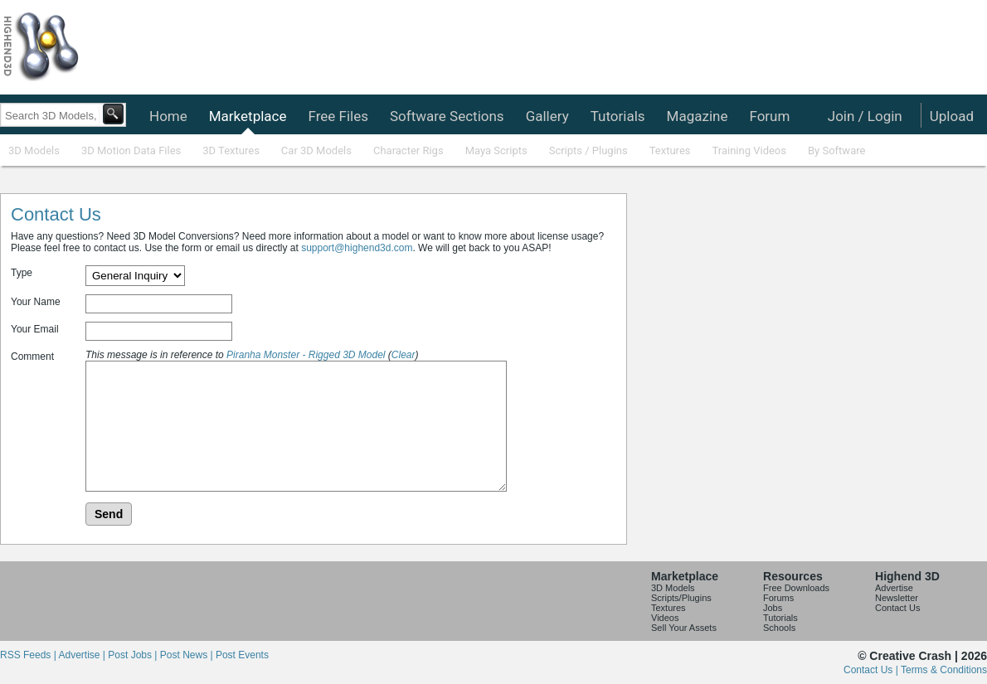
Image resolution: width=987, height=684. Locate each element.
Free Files (337, 116)
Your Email (35, 329)
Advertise (894, 588)
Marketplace (248, 116)
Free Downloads (796, 588)
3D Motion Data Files (131, 150)
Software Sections (447, 116)
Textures (670, 150)
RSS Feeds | (29, 655)
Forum (769, 116)
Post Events (242, 655)
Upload (952, 116)
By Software (836, 150)
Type (21, 273)
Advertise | (83, 655)
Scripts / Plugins (588, 150)
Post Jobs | (133, 655)
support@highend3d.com (356, 248)
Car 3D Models (316, 150)
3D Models (34, 150)
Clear (403, 355)
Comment (32, 356)
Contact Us (897, 608)
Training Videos (749, 150)
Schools (779, 628)
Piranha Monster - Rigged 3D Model (305, 355)
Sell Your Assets (684, 628)
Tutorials (618, 116)
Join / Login (865, 116)
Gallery (547, 116)
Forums (778, 598)
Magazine (697, 116)
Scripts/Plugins (681, 598)
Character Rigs (408, 150)
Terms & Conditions (944, 670)
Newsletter (896, 598)
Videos (664, 618)
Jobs (772, 608)
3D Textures (231, 150)
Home (168, 116)
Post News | (188, 655)
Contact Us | (872, 670)
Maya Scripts (496, 150)
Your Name (36, 302)
